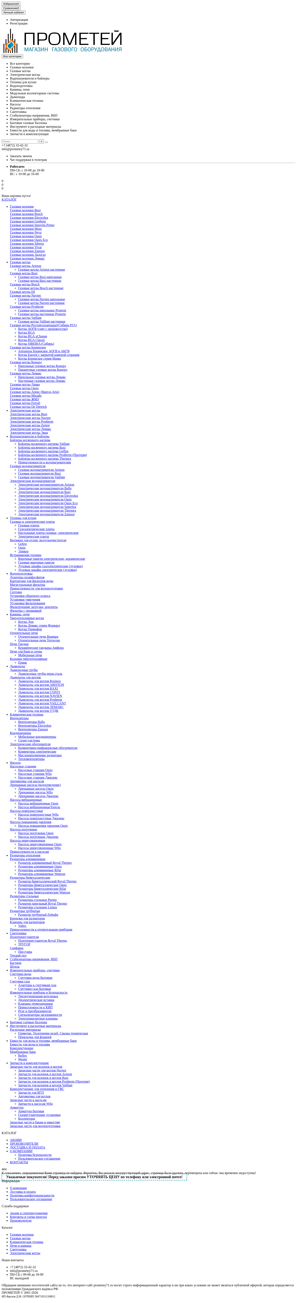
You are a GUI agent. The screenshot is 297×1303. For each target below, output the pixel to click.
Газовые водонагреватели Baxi (39, 473)
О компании (18, 1188)
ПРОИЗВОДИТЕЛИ (24, 1143)
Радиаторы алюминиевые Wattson (41, 874)
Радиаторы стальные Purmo (37, 900)
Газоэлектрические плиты (36, 529)
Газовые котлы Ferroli (25, 403)
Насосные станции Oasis (35, 770)
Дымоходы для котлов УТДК (38, 710)
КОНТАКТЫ (19, 1162)
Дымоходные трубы (24, 670)
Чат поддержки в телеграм (28, 159)
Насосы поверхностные (26, 811)
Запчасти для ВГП (31, 1092)
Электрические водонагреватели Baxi (44, 492)
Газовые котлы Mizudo (25, 395)
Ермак (22, 662)
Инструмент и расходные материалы (35, 126)
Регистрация (18, 23)
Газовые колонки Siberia (27, 243)
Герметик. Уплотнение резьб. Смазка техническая (53, 1033)
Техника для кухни (23, 82)
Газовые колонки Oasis (26, 236)
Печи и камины (20, 1245)
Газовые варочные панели (36, 562)
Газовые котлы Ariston (25, 266)
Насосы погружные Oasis (36, 833)
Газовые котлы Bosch (25, 284)
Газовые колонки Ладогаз (28, 254)
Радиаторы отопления (25, 108)
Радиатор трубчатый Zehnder (38, 914)
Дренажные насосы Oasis (36, 788)
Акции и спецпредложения (29, 1213)
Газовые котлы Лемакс (25, 373)
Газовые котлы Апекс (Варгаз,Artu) (34, 392)
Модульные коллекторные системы (34, 93)
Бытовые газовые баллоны (28, 123)
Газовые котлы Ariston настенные (41, 269)
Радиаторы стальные (24, 896)
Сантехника (18, 111)
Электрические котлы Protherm (31, 421)
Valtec (22, 926)
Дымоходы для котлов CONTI (39, 692)
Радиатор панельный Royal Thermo (42, 903)
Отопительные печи (24, 633)
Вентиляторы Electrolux (34, 725)
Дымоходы (17, 97)
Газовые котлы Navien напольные (41, 299)
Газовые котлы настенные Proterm (42, 314)
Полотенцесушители (24, 937)
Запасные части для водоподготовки (35, 1126)
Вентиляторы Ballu (31, 722)
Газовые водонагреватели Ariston (41, 469)
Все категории (20, 63)
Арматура (17, 1107)
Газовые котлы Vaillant (25, 317)
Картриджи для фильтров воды (31, 581)
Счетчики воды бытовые (35, 977)
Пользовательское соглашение (39, 1158)
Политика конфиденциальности (32, 1195)
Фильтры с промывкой (25, 610)
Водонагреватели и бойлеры (29, 78)
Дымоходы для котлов (25, 677)
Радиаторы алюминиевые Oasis (40, 866)
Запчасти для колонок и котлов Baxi (43, 1078)
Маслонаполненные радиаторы (40, 755)
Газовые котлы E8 (22, 292)
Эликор (23, 551)
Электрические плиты (33, 536)
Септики (16, 592)
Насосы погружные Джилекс (38, 837)
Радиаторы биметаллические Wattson (44, 892)
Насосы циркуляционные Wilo (39, 848)
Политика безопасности (35, 1155)
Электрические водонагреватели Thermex (47, 510)
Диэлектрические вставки (36, 1000)
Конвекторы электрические (37, 751)
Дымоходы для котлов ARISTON (41, 685)
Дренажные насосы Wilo (35, 792)
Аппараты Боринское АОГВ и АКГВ (44, 351)
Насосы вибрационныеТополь (39, 807)
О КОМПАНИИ (21, 1151)
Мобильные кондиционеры (37, 736)
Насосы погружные (23, 829)
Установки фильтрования (27, 603)
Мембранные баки (23, 1052)
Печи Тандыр (19, 644)
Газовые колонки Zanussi (27, 251)
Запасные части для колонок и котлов (36, 1066)
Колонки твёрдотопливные (28, 659)
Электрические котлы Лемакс (30, 429)
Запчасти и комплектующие (29, 134)
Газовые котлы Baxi (24, 273)
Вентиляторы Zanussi (33, 729)
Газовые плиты (28, 525)
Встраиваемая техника (25, 555)
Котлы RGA (26, 332)
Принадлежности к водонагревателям (44, 462)
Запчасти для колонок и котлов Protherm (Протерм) (54, 1081)
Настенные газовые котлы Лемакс (42, 380)
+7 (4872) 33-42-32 (23, 1267)
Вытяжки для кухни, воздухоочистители (38, 540)
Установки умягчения (25, 599)
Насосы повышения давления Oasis (43, 825)
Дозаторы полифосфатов (27, 577)
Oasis (22, 547)
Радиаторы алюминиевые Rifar (39, 870)
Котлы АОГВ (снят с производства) (43, 329)
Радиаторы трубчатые (25, 911)
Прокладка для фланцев (35, 1037)
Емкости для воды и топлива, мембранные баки (43, 130)
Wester (22, 1059)
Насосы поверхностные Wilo (38, 814)
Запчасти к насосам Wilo (35, 1103)
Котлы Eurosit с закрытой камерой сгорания (48, 355)
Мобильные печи (30, 655)
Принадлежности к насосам (29, 851)
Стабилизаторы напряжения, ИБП (34, 115)
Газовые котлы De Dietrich (28, 406)
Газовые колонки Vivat (26, 247)
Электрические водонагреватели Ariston (46, 484)
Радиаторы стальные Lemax (37, 907)
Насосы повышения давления (30, 822)
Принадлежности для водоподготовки (36, 588)
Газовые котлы (20, 71)
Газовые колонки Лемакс (27, 258)
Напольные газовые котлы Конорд (42, 366)
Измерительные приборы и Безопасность (39, 992)
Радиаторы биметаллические (30, 877)
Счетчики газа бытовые (34, 989)
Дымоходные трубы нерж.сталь (40, 673)
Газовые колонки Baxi (25, 210)
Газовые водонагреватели (28, 466)
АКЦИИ (16, 1140)
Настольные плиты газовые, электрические (48, 533)
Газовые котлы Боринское (28, 347)
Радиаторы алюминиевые (27, 859)
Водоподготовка (21, 86)
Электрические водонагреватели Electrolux (48, 495)
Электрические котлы (25, 74)
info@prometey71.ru (24, 1271)
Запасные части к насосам (28, 1100)
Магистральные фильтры (27, 584)
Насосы (15, 104)
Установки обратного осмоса (30, 596)
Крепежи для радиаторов (27, 918)
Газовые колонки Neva (25, 232)
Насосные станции (23, 766)
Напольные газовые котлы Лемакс (42, 377)
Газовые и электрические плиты (32, 521)
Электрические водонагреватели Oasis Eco (48, 503)
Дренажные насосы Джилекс (38, 796)
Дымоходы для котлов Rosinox (39, 681)
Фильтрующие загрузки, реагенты (34, 607)
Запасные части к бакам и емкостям (35, 1122)
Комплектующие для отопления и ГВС (37, 1089)
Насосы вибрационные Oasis (38, 803)
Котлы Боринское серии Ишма (39, 358)
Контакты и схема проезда (28, 1217)
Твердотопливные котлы (27, 618)
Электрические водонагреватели (32, 481)
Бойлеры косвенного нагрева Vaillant (44, 444)
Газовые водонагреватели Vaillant (41, 477)
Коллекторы (26, 1118)
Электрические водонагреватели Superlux (47, 507)
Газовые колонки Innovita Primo (32, 225)
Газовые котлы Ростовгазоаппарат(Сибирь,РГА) (43, 325)
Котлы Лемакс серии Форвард (39, 625)
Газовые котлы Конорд (26, 362)
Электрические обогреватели (30, 744)
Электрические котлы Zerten (30, 425)
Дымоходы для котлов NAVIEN (40, 696)
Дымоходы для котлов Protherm (40, 699)
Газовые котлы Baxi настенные (39, 280)
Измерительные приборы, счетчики (35, 119)
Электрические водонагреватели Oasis (45, 499)
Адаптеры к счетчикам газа (37, 985)
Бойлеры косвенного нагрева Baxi (42, 447)
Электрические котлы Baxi (28, 414)
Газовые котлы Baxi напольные (40, 277)
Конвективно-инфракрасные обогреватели (47, 748)
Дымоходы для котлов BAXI (38, 688)
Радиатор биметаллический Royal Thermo (47, 881)
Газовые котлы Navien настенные (41, 303)
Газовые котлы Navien (25, 295)
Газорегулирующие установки (39, 1115)
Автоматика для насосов (27, 781)
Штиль (15, 966)
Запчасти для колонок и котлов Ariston (45, 1074)
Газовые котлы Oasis (24, 388)
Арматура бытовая (31, 1111)
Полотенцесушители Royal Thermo (42, 940)
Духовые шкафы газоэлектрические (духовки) (50, 566)
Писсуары (25, 951)
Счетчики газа (20, 981)
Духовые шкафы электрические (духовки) (47, 570)
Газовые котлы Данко (25, 384)
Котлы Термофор (30, 629)
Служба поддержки (15, 1206)
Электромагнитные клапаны (38, 1018)
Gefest (22, 544)
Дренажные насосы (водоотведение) (35, 785)
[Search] (20, 141)
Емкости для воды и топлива (30, 1044)
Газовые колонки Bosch (26, 214)
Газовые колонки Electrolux (29, 217)
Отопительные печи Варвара (38, 636)
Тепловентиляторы (31, 759)
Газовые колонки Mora (26, 228)
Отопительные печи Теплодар (39, 640)
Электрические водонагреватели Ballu (45, 488)
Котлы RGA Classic (31, 340)
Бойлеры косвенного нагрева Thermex (44, 458)
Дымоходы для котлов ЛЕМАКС (41, 707)
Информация (11, 1181)
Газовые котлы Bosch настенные (41, 288)
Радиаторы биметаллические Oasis (42, 885)
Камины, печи (19, 89)
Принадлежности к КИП (35, 1007)
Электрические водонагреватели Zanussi (46, 514)
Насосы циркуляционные (27, 840)
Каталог (7, 1227)
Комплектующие (21, 1048)
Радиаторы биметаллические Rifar (42, 888)
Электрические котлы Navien (30, 418)
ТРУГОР (24, 944)
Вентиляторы (19, 718)
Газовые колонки (22, 67)
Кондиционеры (20, 733)
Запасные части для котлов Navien (42, 1070)
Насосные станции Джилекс (38, 777)
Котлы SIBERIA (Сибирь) (36, 343)
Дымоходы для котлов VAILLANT (42, 703)
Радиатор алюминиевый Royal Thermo (45, 862)
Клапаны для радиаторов (27, 922)
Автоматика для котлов (34, 1096)
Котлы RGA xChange (32, 336)
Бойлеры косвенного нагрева (30, 440)
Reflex (22, 1055)
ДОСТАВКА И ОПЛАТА (27, 1147)
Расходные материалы (25, 1029)
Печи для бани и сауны (26, 651)
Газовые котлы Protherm (27, 306)
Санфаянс (17, 948)
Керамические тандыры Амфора (41, 647)
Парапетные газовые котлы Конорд (42, 369)
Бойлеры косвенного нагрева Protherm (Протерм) (52, 455)
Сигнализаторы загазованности (40, 1014)
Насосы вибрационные (26, 799)
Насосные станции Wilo (35, 773)
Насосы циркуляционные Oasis (40, 844)
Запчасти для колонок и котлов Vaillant (45, 1085)
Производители (21, 1220)
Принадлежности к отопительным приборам (41, 929)
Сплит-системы (29, 740)
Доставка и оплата (23, 1191)
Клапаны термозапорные (35, 1003)
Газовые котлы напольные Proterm (42, 310)
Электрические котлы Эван (29, 432)
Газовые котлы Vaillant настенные (41, 321)
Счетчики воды (20, 974)
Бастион (15, 963)
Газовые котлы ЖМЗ (24, 399)
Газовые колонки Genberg (28, 221)
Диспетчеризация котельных (38, 996)
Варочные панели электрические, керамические (51, 558)
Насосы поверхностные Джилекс (41, 818)
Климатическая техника (26, 100)
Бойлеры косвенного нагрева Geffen (43, 451)
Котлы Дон (25, 621)
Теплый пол (18, 955)
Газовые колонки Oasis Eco (29, 240)
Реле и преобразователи (34, 1011)
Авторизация (19, 19)
